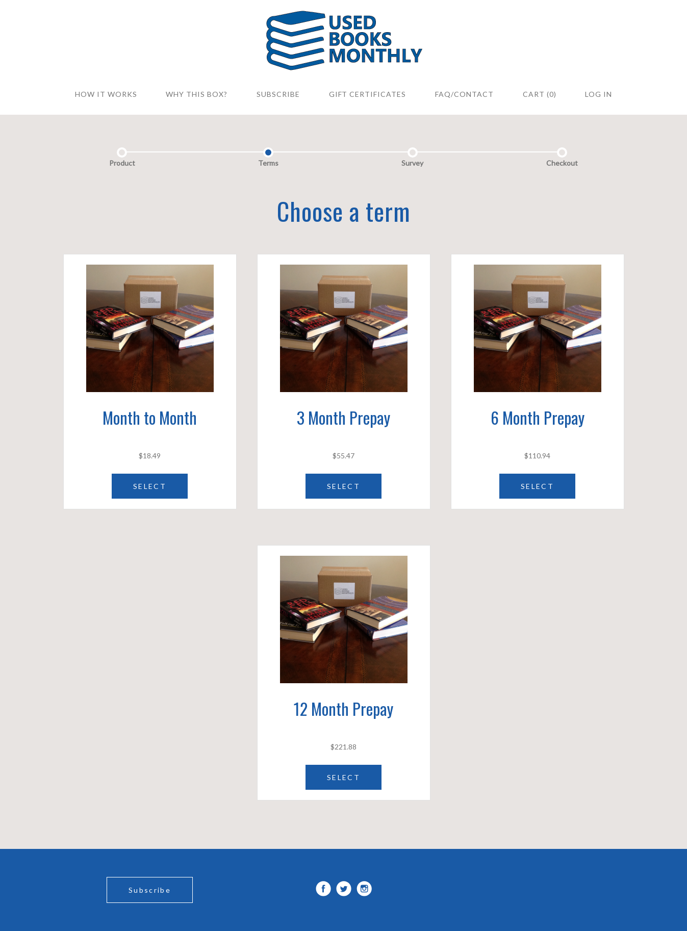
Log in (598, 94)
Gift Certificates (367, 94)
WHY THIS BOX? (196, 94)
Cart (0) (539, 94)
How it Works (106, 94)
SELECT (149, 486)
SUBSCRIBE (278, 94)
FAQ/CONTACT (464, 94)
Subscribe (150, 890)
